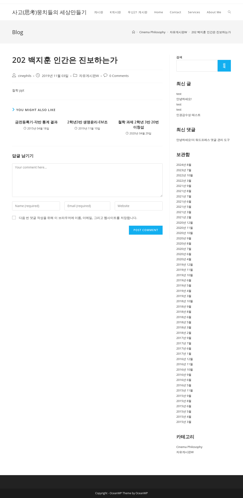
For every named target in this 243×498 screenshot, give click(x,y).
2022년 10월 (184, 175)
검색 (179, 57)
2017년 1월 (183, 354)
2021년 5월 (183, 207)
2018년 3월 (183, 327)
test (178, 94)
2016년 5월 (183, 385)
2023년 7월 (183, 170)
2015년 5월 (183, 411)
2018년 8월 (183, 312)
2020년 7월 (183, 249)
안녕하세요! (184, 99)
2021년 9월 (183, 186)
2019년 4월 (183, 291)
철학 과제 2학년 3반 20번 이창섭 (138, 124)
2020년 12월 (184, 223)
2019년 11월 (184, 270)
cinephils (24, 76)
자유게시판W (89, 76)
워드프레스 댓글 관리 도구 (212, 140)
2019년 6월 (183, 280)
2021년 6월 (183, 201)
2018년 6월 (183, 317)
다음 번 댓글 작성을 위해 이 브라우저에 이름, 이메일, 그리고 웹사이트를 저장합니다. (78, 218)
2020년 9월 (183, 238)
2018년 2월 (183, 333)
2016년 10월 (184, 369)
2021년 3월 (183, 212)
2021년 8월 (183, 191)
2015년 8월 (183, 401)
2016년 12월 (184, 359)
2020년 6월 (183, 254)
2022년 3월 (183, 181)
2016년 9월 (183, 375)
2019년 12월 (184, 264)
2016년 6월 (183, 380)
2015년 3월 (183, 422)
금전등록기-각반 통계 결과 (36, 122)
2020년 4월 (183, 259)
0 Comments (119, 76)
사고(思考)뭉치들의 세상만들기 (49, 12)
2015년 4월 (183, 417)
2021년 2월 (183, 217)
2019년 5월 (183, 285)
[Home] (133, 32)
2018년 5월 (183, 322)
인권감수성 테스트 (188, 115)
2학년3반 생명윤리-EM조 (87, 122)
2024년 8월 (183, 165)
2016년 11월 (184, 364)
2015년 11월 (184, 390)
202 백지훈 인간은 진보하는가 (211, 32)
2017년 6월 (183, 348)
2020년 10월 (184, 233)
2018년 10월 (184, 301)
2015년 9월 (183, 396)
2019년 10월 (184, 275)
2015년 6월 (183, 406)
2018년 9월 (183, 306)
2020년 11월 (184, 228)
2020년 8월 (183, 243)
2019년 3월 (183, 296)
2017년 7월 (183, 343)
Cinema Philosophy (189, 447)
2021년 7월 (183, 196)
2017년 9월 (183, 338)
